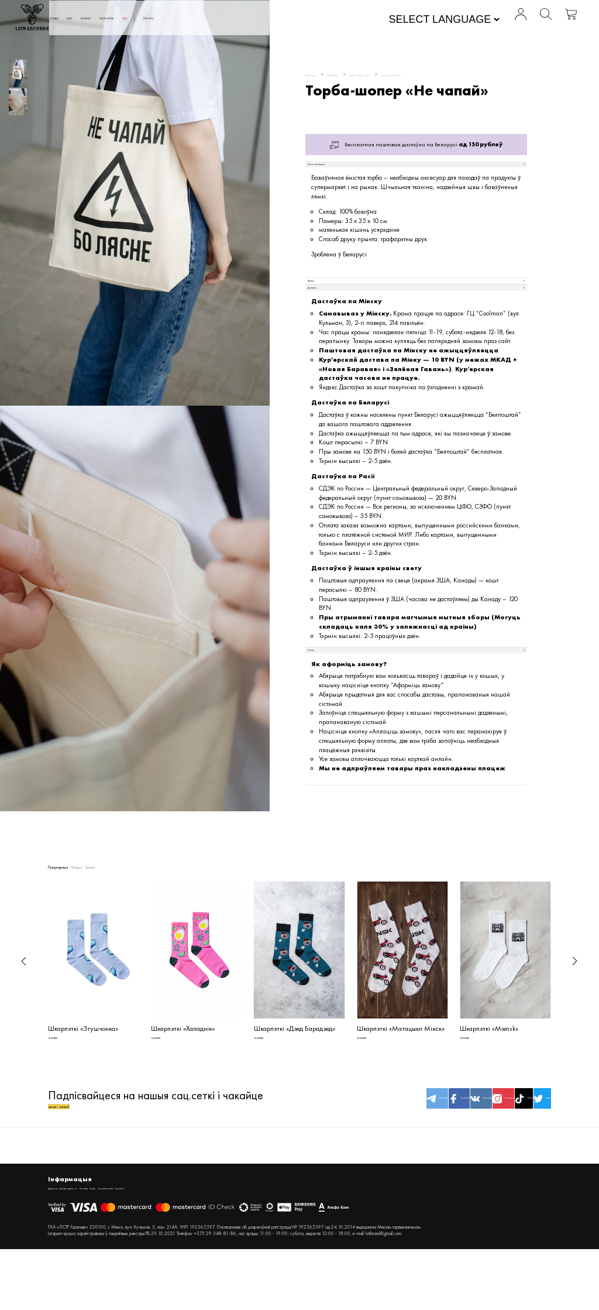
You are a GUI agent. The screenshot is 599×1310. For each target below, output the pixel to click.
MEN (155, 19)
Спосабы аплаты (215, 1239)
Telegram (318, 1140)
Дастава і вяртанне (108, 1239)
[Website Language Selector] (412, 21)
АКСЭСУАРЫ (236, 19)
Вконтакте (403, 1140)
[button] (24, 985)
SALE (275, 19)
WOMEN (189, 19)
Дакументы (62, 1239)
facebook (360, 1140)
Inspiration (257, 1239)
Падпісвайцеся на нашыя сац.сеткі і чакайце (155, 1140)
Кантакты (151, 1239)
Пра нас (317, 19)
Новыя (123, 19)
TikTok (488, 1140)
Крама (179, 1239)
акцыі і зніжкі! (82, 1147)
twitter (531, 1140)
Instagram (445, 1140)
